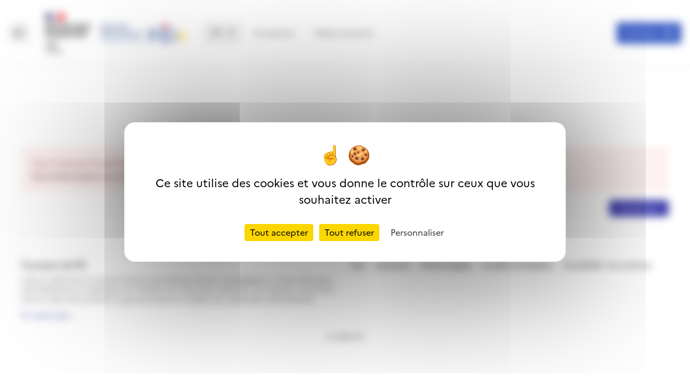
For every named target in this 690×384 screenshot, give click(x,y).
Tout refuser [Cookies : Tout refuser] (349, 232)
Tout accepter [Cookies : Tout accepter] (279, 232)
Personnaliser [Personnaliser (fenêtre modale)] (417, 232)
